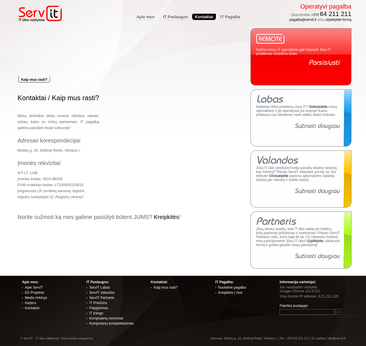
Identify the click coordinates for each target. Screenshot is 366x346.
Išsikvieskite (318, 107)
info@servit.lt (336, 338)
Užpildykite (315, 241)
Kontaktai (31, 98)
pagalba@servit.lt (302, 20)
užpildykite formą (338, 20)
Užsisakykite (279, 176)
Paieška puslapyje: (294, 306)
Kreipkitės (166, 217)
